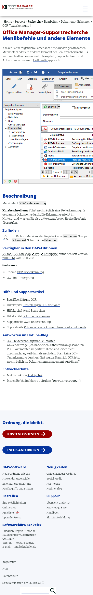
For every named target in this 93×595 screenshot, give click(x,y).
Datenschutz (10, 575)
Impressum (9, 561)
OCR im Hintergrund (20, 278)
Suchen (53, 591)
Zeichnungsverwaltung (16, 483)
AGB (5, 568)
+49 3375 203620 (24, 542)
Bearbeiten (51, 21)
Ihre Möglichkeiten (14, 502)
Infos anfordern (23, 450)
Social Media (54, 478)
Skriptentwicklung (58, 517)
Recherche (34, 21)
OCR (34, 299)
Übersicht (52, 502)
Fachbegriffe (10, 488)
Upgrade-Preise (11, 517)
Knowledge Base (56, 507)
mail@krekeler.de (25, 546)
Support (20, 21)
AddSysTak (35, 375)
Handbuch (52, 512)
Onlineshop (9, 507)
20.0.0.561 (8, 258)
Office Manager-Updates (61, 473)
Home (8, 21)
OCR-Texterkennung (30, 272)
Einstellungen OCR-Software (41, 305)
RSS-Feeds (53, 483)
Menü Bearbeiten (34, 310)
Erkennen (83, 21)
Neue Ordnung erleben (16, 473)
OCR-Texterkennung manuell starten (31, 341)
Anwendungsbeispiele (16, 478)
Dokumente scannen (36, 316)
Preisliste (8, 512)
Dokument (68, 21)
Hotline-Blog (41, 60)
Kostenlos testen (23, 434)
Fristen (28, 488)
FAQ (66, 502)
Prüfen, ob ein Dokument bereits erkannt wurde (55, 327)
